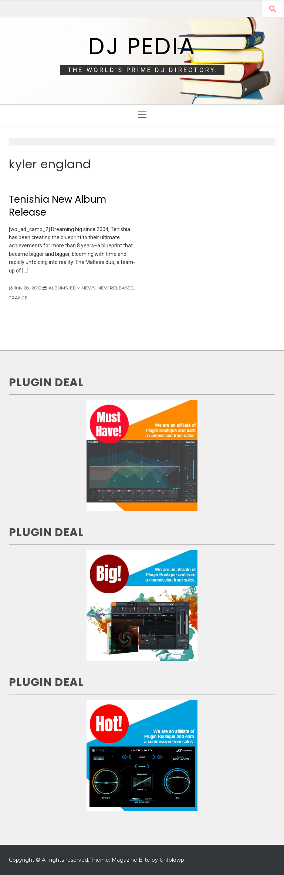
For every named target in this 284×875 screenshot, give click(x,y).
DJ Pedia (142, 46)
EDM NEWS (82, 288)
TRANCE (18, 298)
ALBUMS (58, 288)
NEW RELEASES (115, 288)
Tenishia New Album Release (57, 206)
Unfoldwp (171, 860)
